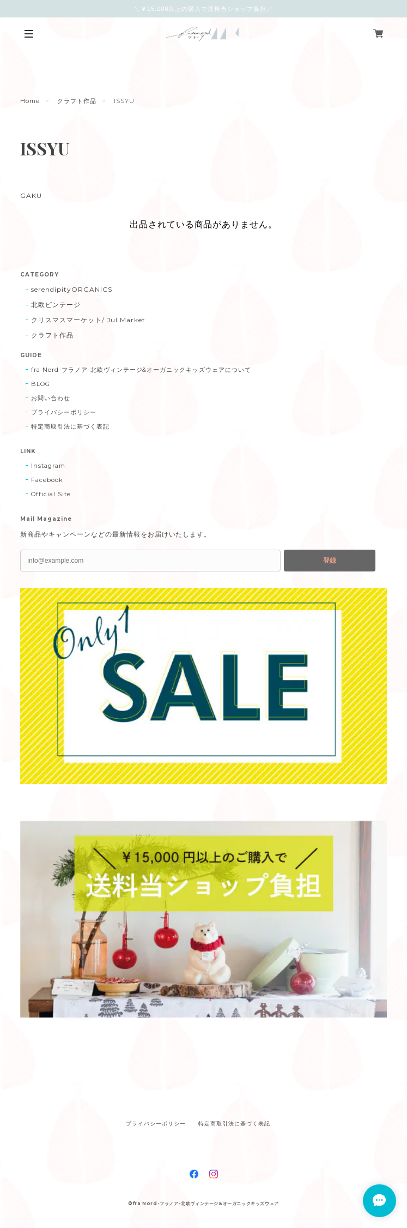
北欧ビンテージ (56, 304)
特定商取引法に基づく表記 (70, 426)
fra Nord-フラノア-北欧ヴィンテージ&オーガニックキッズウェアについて (141, 370)
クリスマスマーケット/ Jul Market (88, 320)
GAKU (30, 195)
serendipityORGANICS (71, 289)
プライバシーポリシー (63, 412)
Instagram (48, 465)
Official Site (50, 494)
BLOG (40, 384)
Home (30, 101)
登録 (329, 560)
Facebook (47, 480)
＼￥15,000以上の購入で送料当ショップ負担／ (203, 8)
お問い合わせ (50, 398)
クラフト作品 (76, 101)
